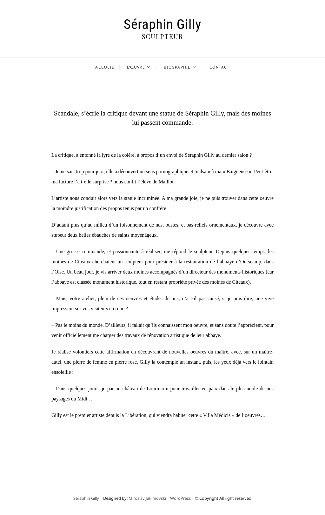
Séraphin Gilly (163, 24)
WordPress (180, 498)
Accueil (104, 67)
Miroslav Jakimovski (147, 498)
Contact (219, 67)
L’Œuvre (136, 67)
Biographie (177, 67)
